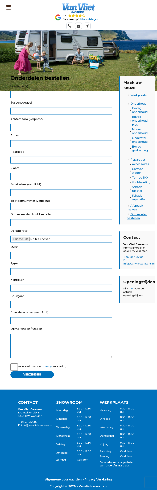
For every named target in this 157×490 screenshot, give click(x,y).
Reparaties (138, 159)
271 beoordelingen (88, 19)
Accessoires (140, 164)
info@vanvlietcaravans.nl (36, 425)
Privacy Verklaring (98, 479)
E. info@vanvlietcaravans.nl (139, 262)
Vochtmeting (141, 182)
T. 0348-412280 (133, 256)
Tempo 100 (140, 177)
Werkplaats (138, 95)
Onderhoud (138, 103)
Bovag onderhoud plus (140, 120)
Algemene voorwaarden (63, 479)
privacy (47, 366)
